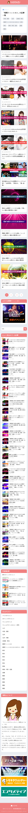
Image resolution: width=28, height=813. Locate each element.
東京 (5, 25)
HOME (14, 806)
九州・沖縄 (5, 637)
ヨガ (3, 628)
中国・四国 (6, 18)
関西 (3, 685)
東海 (3, 666)
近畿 (21, 25)
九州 (13, 18)
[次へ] (21, 295)
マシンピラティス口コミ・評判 (10, 625)
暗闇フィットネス (7, 644)
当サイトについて (7, 808)
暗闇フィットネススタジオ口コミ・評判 (13, 22)
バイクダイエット (7, 615)
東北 (3, 663)
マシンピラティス (7, 622)
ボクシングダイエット (8, 618)
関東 (5, 29)
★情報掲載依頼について (19, 808)
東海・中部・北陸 (13, 25)
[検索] (25, 329)
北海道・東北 (20, 18)
